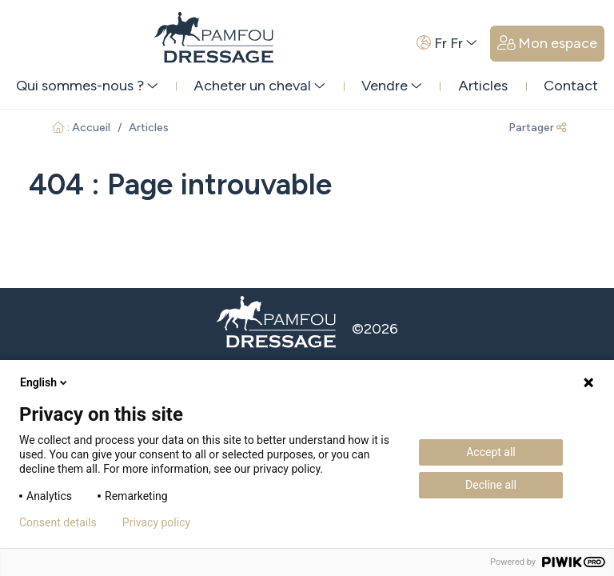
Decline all (490, 484)
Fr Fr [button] (447, 43)
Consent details (58, 522)
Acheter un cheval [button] (259, 85)
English (45, 382)
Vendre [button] (391, 85)
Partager (537, 127)
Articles (483, 85)
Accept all (491, 452)
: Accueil (81, 127)
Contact (571, 85)
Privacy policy (156, 522)
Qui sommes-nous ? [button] (87, 85)
